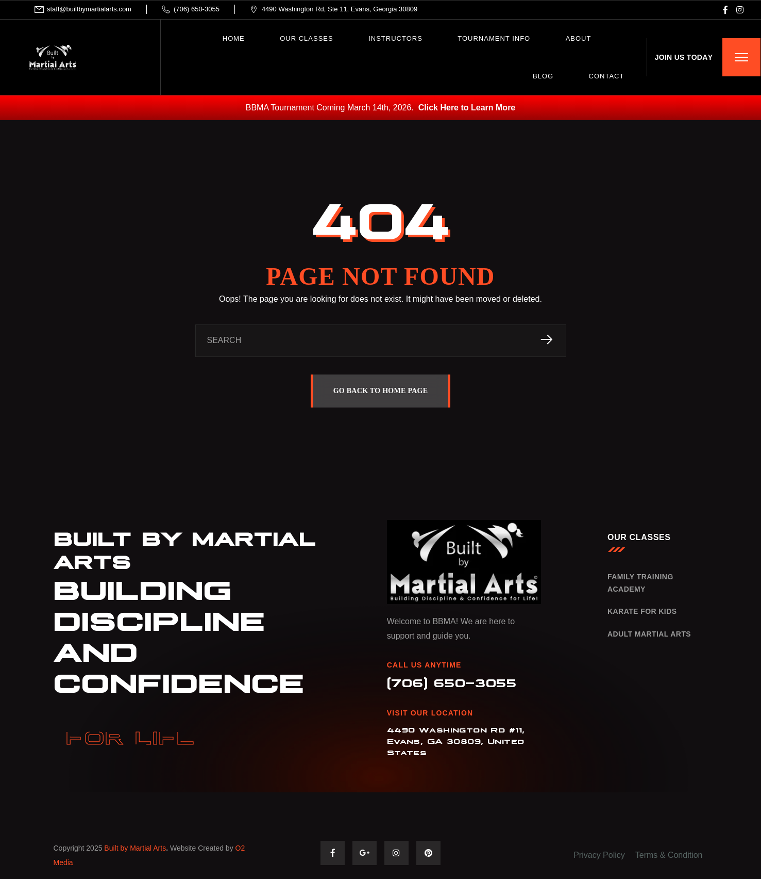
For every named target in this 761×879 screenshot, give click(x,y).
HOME (234, 38)
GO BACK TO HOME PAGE (380, 391)
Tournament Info (494, 38)
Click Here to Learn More (467, 107)
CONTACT (606, 76)
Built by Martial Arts (135, 848)
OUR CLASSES (306, 38)
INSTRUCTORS (395, 38)
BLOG (543, 76)
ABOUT (578, 38)
